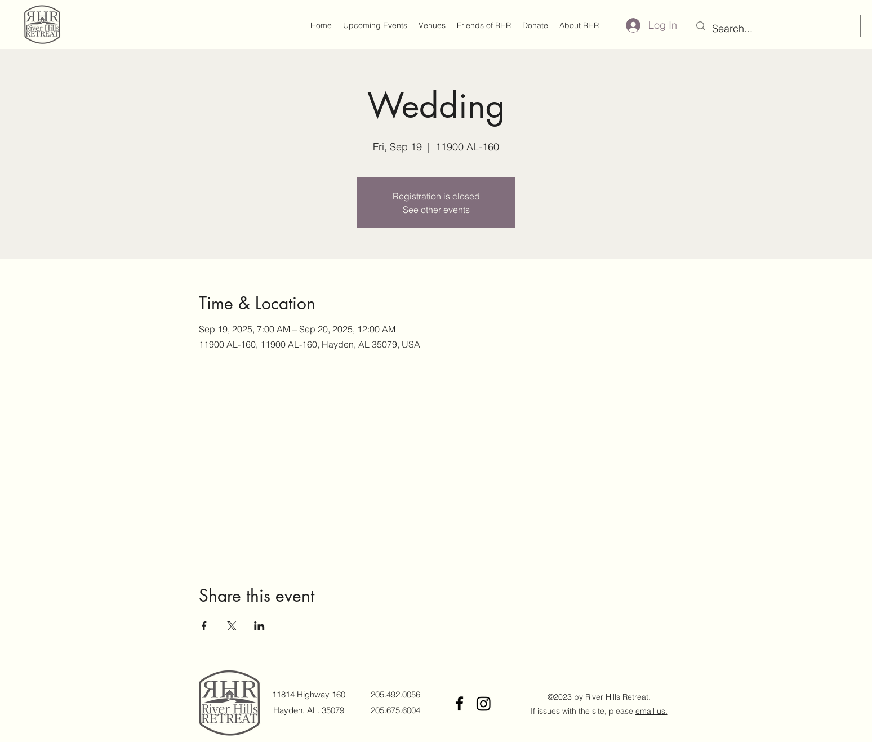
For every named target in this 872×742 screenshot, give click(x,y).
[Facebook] (459, 703)
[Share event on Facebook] (204, 625)
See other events (436, 209)
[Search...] (774, 28)
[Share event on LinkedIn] (259, 625)
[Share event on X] (231, 625)
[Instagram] (483, 703)
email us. (651, 711)
